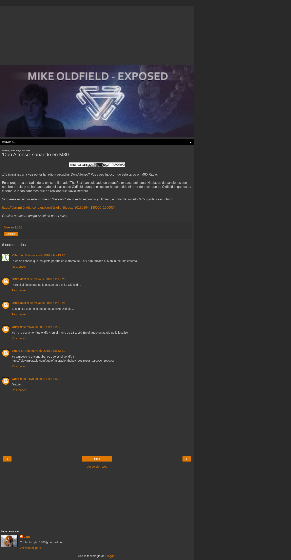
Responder (19, 266)
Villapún (18, 255)
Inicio (97, 458)
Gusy (15, 327)
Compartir (11, 233)
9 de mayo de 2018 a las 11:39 (40, 327)
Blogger (110, 556)
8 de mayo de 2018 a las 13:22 (45, 255)
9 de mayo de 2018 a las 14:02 (40, 378)
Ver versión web (97, 466)
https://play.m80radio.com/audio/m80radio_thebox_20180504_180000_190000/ (58, 207)
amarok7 (18, 350)
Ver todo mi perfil (31, 548)
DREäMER (19, 279)
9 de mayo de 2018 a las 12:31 (45, 350)
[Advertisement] (97, 34)
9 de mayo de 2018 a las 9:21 (46, 303)
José (27, 536)
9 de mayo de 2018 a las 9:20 (46, 279)
